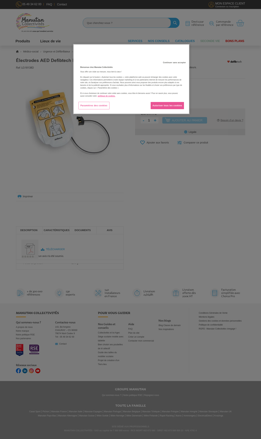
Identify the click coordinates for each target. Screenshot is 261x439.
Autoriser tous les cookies (167, 105)
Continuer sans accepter (174, 63)
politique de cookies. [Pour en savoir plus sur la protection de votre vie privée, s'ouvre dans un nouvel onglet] (106, 96)
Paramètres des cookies (93, 105)
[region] (131, 79)
